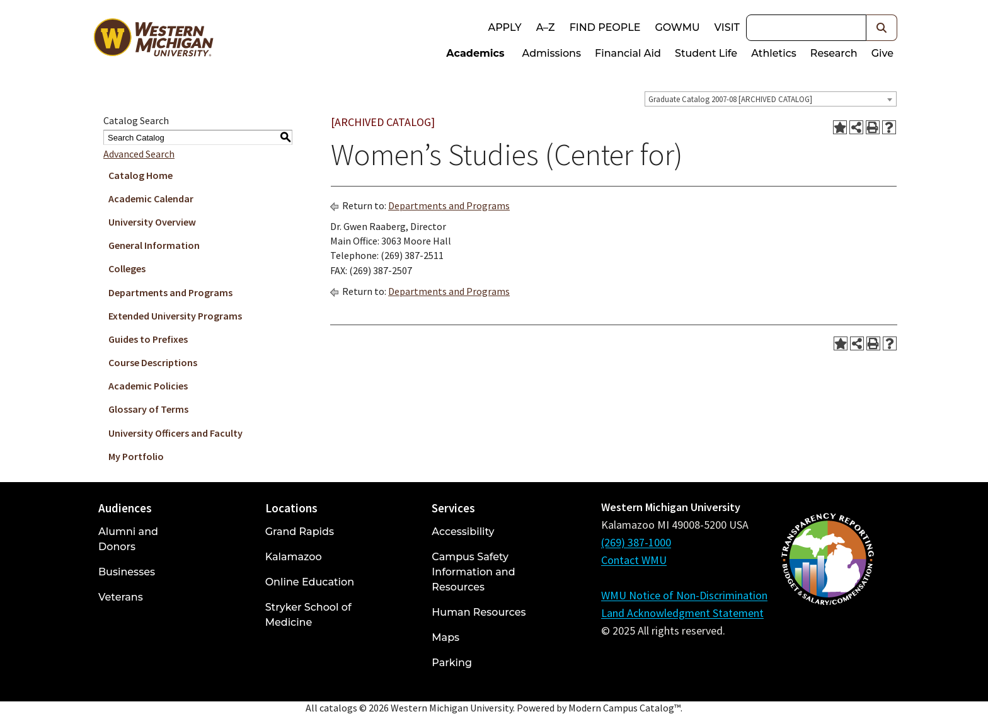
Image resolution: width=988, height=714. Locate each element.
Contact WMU (634, 560)
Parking (452, 663)
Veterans (120, 597)
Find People (605, 27)
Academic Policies (148, 385)
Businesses (126, 572)
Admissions (552, 53)
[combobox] (771, 99)
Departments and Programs (170, 292)
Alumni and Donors (128, 539)
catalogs (338, 707)
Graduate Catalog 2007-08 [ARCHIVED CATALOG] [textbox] (730, 99)
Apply (504, 27)
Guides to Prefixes (148, 339)
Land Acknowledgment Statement (682, 613)
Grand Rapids (299, 532)
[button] (881, 27)
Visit (727, 27)
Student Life (706, 53)
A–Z (545, 27)
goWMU (677, 27)
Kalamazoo (293, 557)
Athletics (773, 53)
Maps (445, 637)
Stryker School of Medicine (308, 614)
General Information (154, 245)
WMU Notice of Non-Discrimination (684, 595)
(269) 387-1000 (636, 542)
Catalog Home (140, 175)
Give (882, 53)
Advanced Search (139, 153)
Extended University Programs (175, 315)
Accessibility (463, 532)
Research (834, 53)
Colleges (127, 268)
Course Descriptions (152, 362)
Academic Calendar (150, 198)
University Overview (152, 222)
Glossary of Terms (148, 409)
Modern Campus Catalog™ (624, 707)
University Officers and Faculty (175, 433)
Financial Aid (628, 53)
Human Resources (479, 612)
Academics (475, 53)
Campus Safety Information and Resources (473, 572)
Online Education (309, 582)
